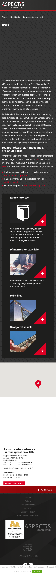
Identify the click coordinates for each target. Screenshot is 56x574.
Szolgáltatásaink (28, 505)
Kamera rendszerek (30, 17)
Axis (42, 17)
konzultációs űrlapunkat (15, 175)
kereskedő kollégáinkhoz (35, 185)
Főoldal (4, 17)
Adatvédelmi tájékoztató (28, 515)
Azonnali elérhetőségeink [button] (14, 483)
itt (37, 159)
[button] (38, 384)
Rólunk (28, 501)
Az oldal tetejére (45, 490)
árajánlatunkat (11, 182)
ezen (4, 166)
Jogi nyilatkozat (28, 512)
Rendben (37, 572)
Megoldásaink (15, 17)
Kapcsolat (28, 508)
